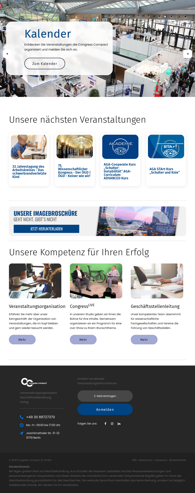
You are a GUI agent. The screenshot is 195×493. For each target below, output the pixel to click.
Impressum (160, 460)
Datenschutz (145, 460)
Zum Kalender (44, 64)
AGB (134, 460)
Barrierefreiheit (177, 460)
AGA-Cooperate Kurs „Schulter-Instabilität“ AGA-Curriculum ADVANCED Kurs (120, 171)
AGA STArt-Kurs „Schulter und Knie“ (164, 171)
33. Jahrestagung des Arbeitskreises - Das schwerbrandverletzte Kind (29, 171)
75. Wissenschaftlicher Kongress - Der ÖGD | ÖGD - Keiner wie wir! (74, 171)
